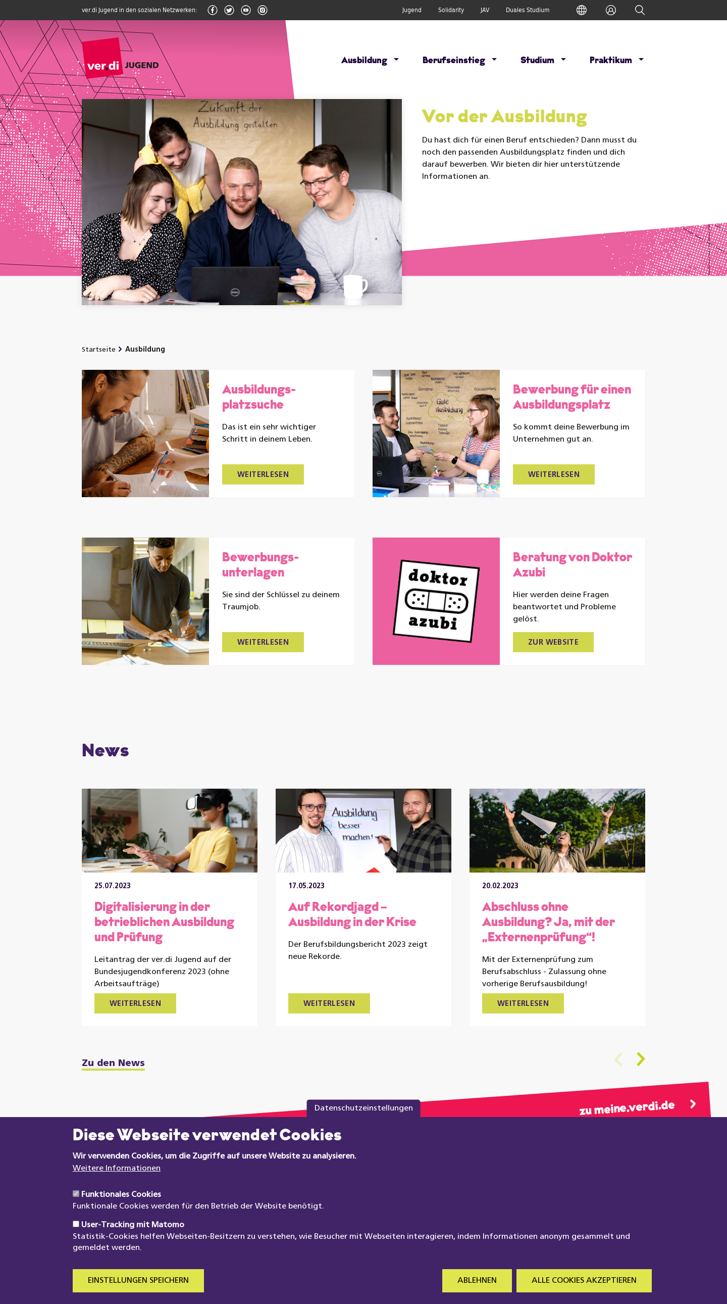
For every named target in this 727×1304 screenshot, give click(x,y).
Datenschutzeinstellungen (364, 1124)
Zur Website (553, 643)
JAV (485, 10)
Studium (537, 61)
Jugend (412, 10)
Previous (618, 1059)
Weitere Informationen (117, 1184)
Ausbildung (364, 61)
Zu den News (113, 1064)
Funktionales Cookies (121, 1210)
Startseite (99, 350)
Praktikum (611, 61)
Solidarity (451, 10)
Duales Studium (528, 10)
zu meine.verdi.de (627, 1108)
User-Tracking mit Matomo (132, 1240)
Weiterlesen (263, 475)
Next (641, 1059)
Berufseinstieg (454, 61)
